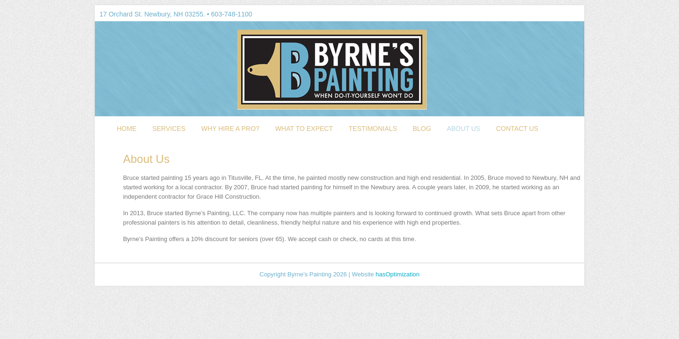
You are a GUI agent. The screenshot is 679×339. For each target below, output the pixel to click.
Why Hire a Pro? (230, 128)
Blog (422, 128)
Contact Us (517, 128)
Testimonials (372, 128)
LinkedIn (532, 14)
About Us (463, 128)
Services (169, 128)
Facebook (504, 14)
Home (127, 128)
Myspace (546, 14)
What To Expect (304, 128)
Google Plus (518, 14)
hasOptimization (398, 274)
